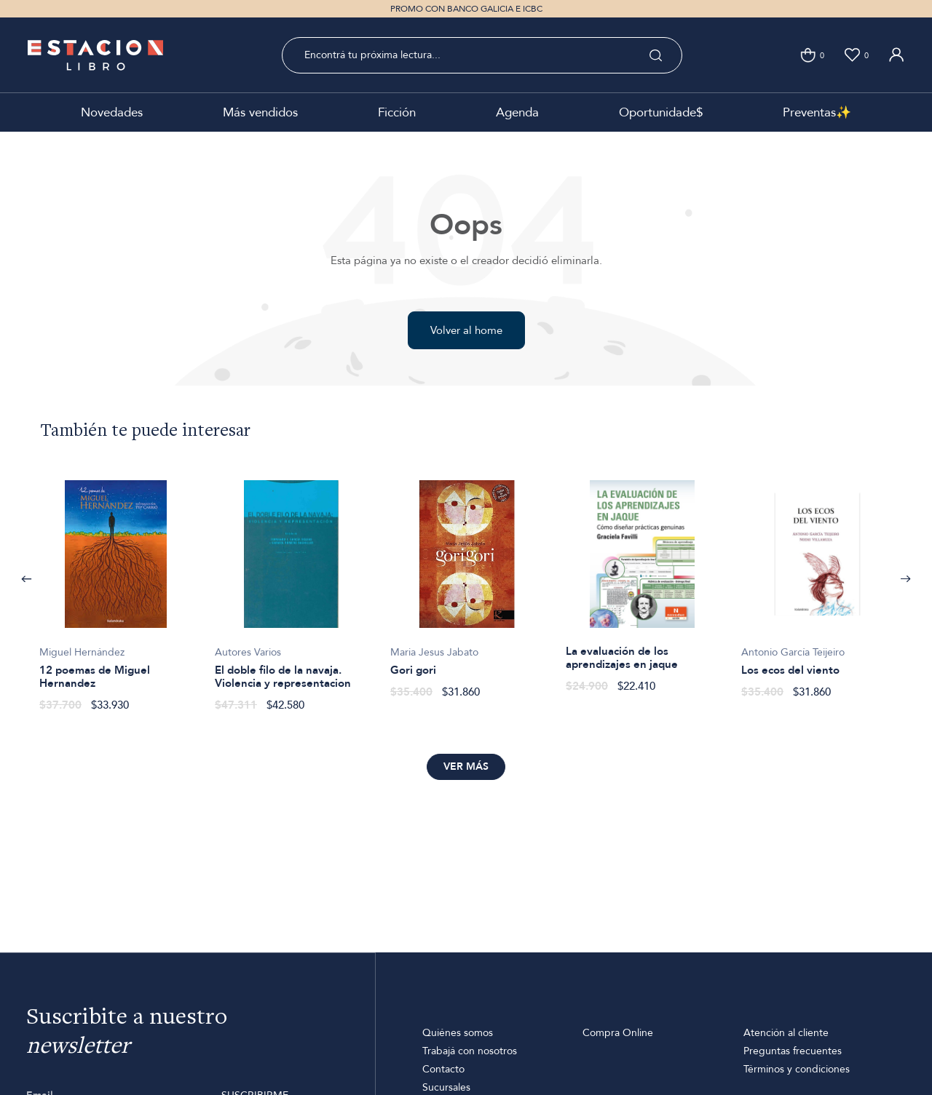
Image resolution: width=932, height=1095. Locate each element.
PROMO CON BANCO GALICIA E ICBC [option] (466, 9)
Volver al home (466, 330)
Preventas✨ (817, 112)
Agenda (517, 112)
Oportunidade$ (661, 112)
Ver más (466, 766)
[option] (115, 588)
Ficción (397, 112)
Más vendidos (260, 112)
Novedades (112, 112)
